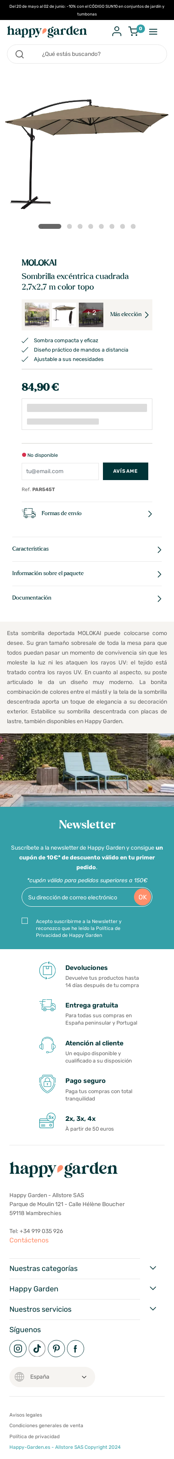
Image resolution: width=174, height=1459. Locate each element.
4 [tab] (92, 228)
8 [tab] (135, 228)
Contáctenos (29, 1240)
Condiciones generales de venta (46, 1425)
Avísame (125, 471)
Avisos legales (25, 1415)
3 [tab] (82, 228)
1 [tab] (49, 226)
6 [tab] (113, 228)
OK (142, 897)
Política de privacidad (34, 1436)
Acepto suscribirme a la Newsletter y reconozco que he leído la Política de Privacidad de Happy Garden (79, 928)
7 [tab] (124, 228)
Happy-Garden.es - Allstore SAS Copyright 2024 (64, 1447)
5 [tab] (103, 228)
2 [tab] (71, 228)
